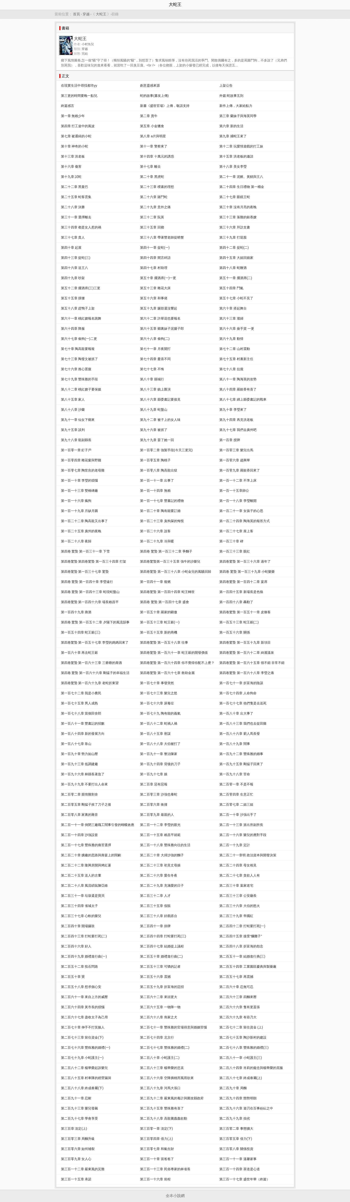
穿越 (86, 14)
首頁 (76, 14)
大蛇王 (101, 14)
